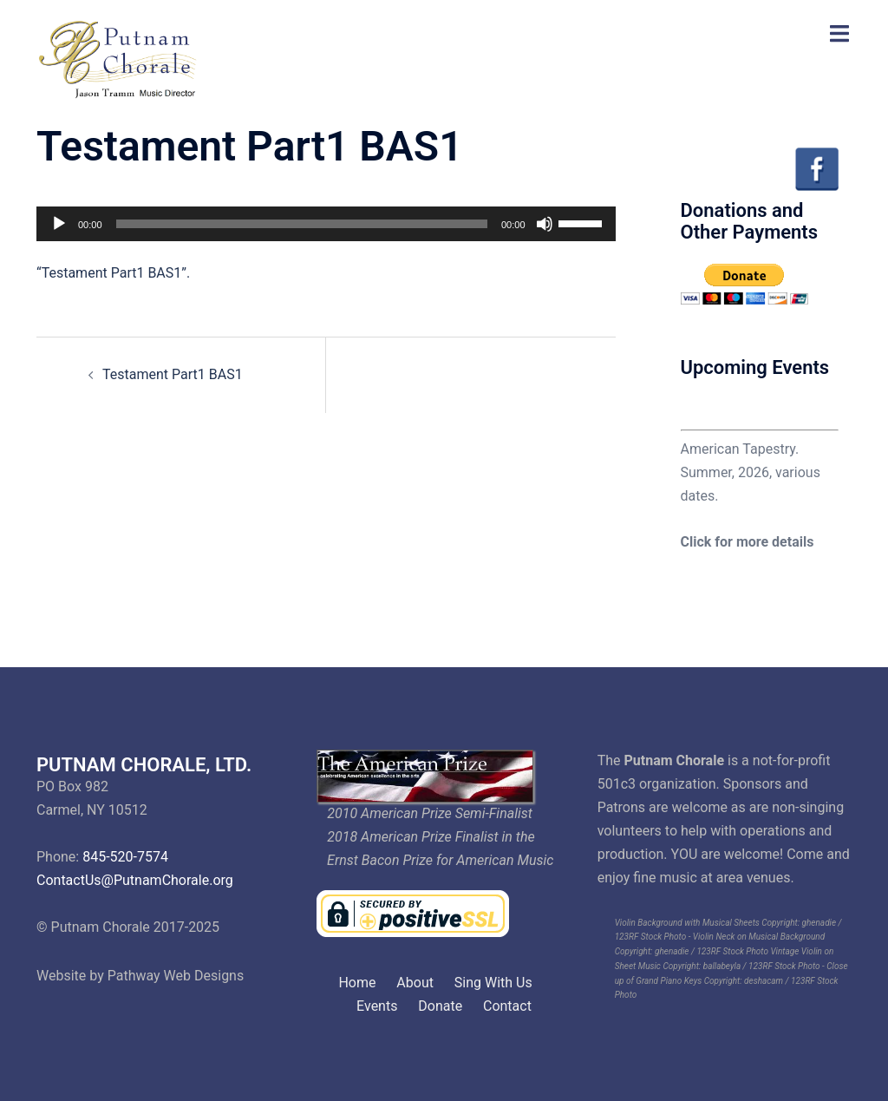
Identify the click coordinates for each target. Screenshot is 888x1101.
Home (356, 982)
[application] (326, 223)
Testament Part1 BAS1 (172, 374)
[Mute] (544, 224)
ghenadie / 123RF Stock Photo (711, 951)
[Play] (59, 224)
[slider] (301, 224)
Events (376, 1006)
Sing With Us (493, 982)
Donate (440, 1006)
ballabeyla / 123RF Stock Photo (761, 966)
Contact (507, 1006)
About (415, 982)
